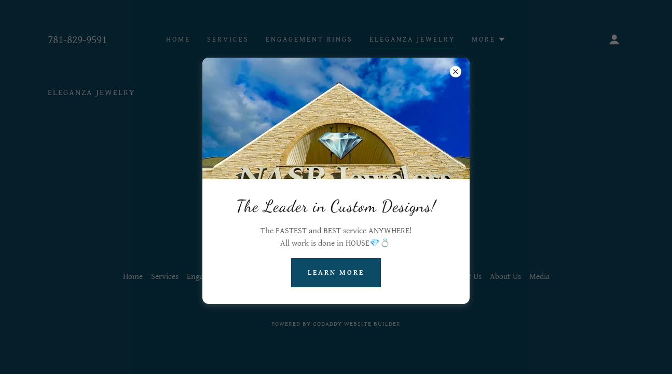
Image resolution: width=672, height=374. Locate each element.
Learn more (336, 273)
